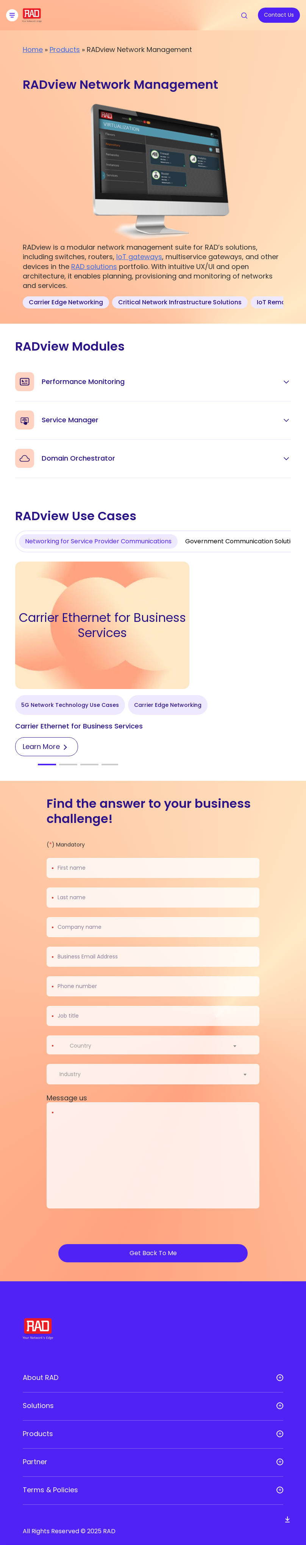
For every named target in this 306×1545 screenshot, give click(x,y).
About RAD (40, 1377)
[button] (47, 764)
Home (33, 49)
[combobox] (158, 1046)
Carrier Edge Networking (66, 302)
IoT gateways (139, 256)
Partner (35, 1461)
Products (65, 49)
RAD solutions (94, 266)
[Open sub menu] (279, 1377)
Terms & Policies (50, 1490)
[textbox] (83, 1045)
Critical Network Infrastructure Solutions (180, 302)
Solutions (38, 1405)
